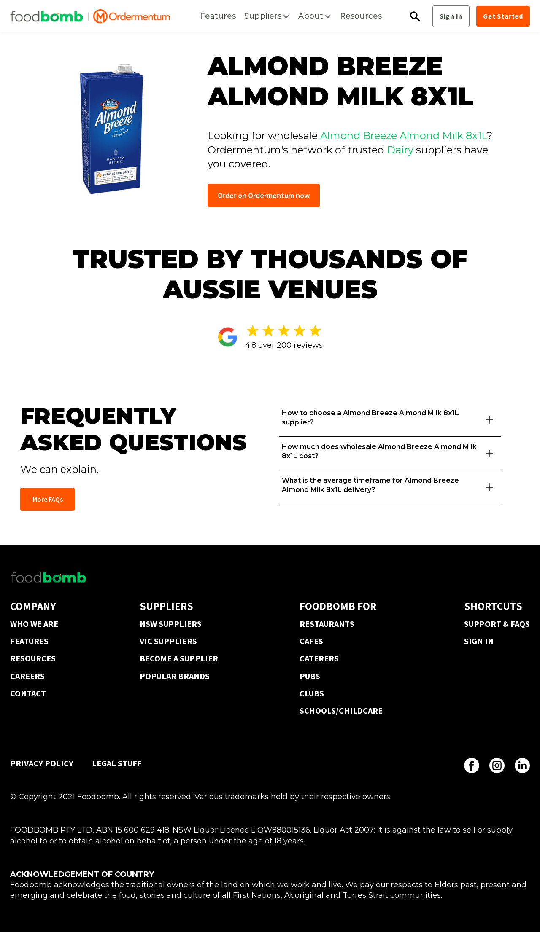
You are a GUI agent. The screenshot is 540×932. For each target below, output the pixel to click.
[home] (90, 16)
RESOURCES (33, 658)
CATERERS (319, 658)
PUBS (310, 676)
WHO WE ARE (34, 623)
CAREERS (27, 676)
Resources (361, 16)
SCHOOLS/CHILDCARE (341, 710)
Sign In (451, 16)
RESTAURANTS (327, 623)
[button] (267, 16)
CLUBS (312, 693)
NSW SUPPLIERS (171, 623)
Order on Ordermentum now (264, 195)
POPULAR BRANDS (175, 676)
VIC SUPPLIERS (168, 641)
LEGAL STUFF (117, 763)
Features (218, 16)
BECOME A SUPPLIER (179, 658)
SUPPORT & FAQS (497, 623)
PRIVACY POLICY (41, 763)
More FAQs (47, 499)
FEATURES (29, 641)
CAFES (311, 641)
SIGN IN (479, 641)
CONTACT (28, 693)
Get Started (503, 16)
